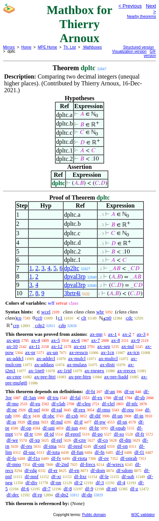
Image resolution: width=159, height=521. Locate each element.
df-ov (103, 458)
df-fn (99, 452)
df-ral (56, 409)
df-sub (128, 476)
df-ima (50, 446)
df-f (119, 452)
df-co (103, 440)
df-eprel (73, 434)
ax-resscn (78, 352)
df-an (109, 391)
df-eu (35, 403)
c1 (60, 318)
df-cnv (79, 440)
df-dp (86, 494)
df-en (74, 470)
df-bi (90, 391)
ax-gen (13, 340)
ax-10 (12, 346)
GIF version (150, 53)
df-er (53, 470)
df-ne (11, 409)
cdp (62, 325)
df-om (38, 464)
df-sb (140, 397)
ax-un (52, 352)
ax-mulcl (77, 358)
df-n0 (111, 488)
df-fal (75, 397)
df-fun (77, 452)
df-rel (56, 440)
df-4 (121, 482)
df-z (134, 488)
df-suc (29, 452)
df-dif (95, 416)
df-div (31, 482)
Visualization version (129, 51)
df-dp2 (62, 494)
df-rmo (103, 409)
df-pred (75, 446)
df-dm (125, 440)
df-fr (139, 434)
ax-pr (30, 352)
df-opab (117, 428)
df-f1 (139, 452)
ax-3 (141, 334)
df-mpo (13, 464)
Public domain (94, 515)
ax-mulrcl (108, 358)
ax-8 (115, 340)
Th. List (70, 47)
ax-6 (75, 340)
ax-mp (96, 334)
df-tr (28, 434)
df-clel (108, 403)
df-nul (57, 422)
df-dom (97, 470)
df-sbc (48, 416)
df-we (12, 440)
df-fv (56, 458)
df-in (138, 416)
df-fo (11, 458)
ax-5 (55, 340)
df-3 (100, 482)
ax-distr (107, 364)
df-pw (100, 422)
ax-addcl (14, 358)
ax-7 (95, 340)
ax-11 (34, 346)
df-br (94, 428)
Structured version (138, 47)
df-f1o (34, 458)
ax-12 (56, 346)
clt (83, 318)
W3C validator (143, 515)
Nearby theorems (141, 16)
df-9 (89, 488)
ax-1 (112, 334)
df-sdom (124, 470)
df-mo (12, 403)
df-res (26, 446)
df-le (104, 476)
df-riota (79, 458)
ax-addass (44, 364)
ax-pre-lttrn (80, 376)
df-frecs (87, 464)
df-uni (49, 428)
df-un (117, 416)
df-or (129, 391)
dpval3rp (75, 276)
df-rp (37, 494)
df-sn (122, 422)
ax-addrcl (45, 358)
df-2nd (62, 464)
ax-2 (126, 334)
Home (26, 47)
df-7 (46, 488)
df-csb (72, 416)
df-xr (56, 476)
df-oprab (128, 458)
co (19, 318)
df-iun (72, 428)
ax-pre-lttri (45, 376)
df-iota (53, 452)
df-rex (79, 409)
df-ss (11, 422)
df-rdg (31, 470)
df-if (78, 422)
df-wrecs (114, 464)
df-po (97, 434)
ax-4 (35, 340)
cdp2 (40, 325)
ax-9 (135, 340)
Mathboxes (92, 47)
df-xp (34, 440)
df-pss (33, 422)
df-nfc (132, 403)
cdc (129, 318)
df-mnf (31, 476)
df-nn (55, 482)
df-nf (118, 397)
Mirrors (9, 47)
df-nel (34, 409)
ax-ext (80, 346)
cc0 (38, 318)
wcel (46, 312)
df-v (27, 416)
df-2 (78, 482)
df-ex (97, 397)
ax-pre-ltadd (116, 376)
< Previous (130, 6)
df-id (49, 434)
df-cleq (84, 403)
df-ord (100, 446)
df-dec (12, 494)
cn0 (108, 318)
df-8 (68, 488)
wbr (100, 312)
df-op (26, 428)
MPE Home (47, 47)
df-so (119, 434)
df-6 (25, 488)
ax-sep (103, 346)
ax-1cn (107, 352)
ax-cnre (13, 376)
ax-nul (128, 346)
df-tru (53, 397)
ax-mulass (77, 364)
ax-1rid (64, 370)
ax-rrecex (126, 370)
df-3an (29, 397)
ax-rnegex (94, 370)
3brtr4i (72, 293)
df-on (122, 446)
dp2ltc (71, 268)
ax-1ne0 (36, 370)
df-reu (128, 409)
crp (16, 325)
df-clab (58, 403)
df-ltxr (80, 476)
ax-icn (133, 352)
